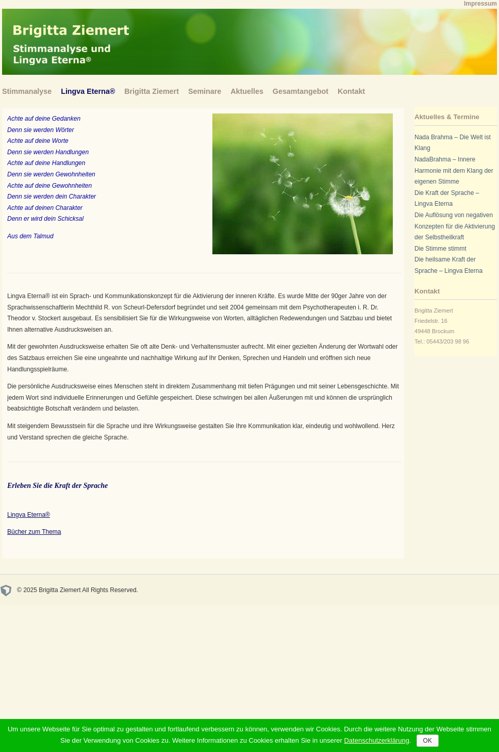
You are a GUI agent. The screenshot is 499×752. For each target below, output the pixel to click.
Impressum (480, 3)
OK (427, 740)
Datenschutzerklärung (376, 740)
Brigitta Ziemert (151, 91)
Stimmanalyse (27, 91)
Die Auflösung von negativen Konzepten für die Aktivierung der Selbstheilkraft (454, 226)
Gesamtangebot (300, 91)
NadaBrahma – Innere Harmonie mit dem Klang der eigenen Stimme (453, 170)
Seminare (204, 91)
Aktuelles (246, 91)
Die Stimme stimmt (440, 248)
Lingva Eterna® (88, 91)
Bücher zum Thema (34, 531)
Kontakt (351, 91)
